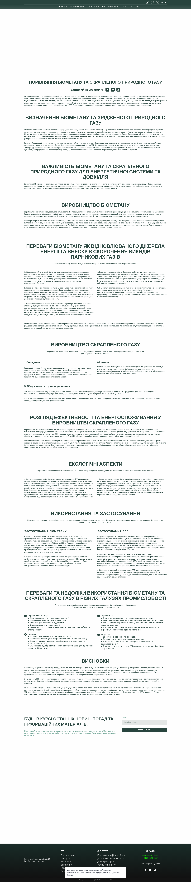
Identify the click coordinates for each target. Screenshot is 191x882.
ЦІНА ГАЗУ (92, 7)
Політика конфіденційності (112, 855)
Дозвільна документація (110, 858)
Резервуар (66, 861)
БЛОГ (123, 7)
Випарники (67, 864)
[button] (147, 2)
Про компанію (68, 855)
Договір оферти (105, 861)
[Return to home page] (33, 2)
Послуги (65, 858)
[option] (162, 2)
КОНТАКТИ (134, 7)
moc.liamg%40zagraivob (150, 864)
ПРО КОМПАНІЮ (109, 7)
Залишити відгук (106, 864)
